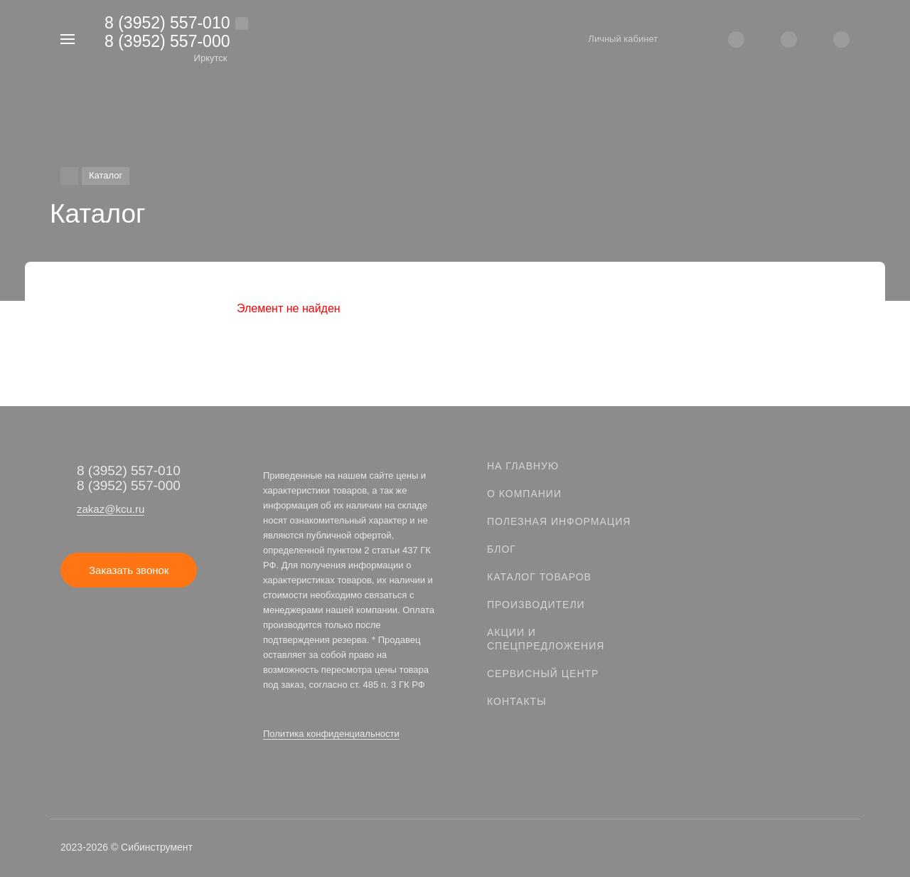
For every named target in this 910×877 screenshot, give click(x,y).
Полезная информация (559, 521)
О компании (524, 493)
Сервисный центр (543, 673)
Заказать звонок (128, 570)
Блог (501, 549)
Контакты (517, 701)
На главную (523, 466)
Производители (536, 604)
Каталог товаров (539, 577)
